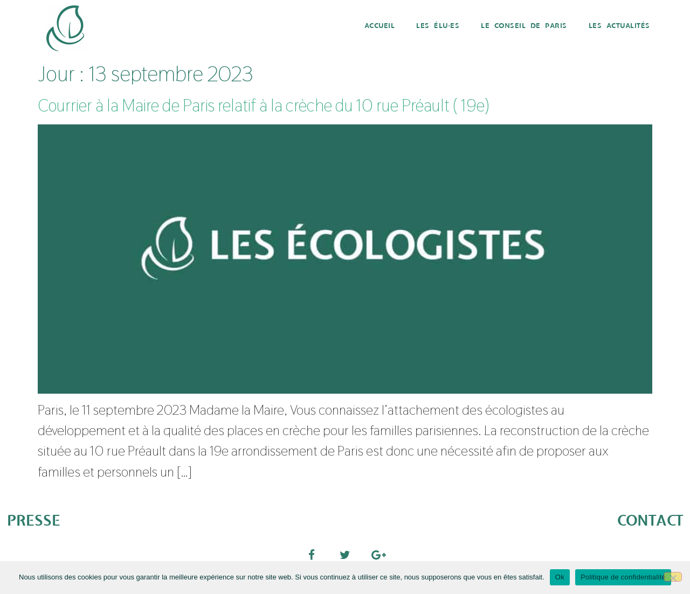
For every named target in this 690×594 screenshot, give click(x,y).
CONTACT (650, 521)
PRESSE (33, 521)
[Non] (673, 577)
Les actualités (619, 26)
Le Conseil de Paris (524, 26)
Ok (559, 577)
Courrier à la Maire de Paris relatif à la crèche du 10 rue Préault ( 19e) (263, 105)
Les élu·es (437, 26)
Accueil (379, 26)
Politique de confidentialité (623, 577)
